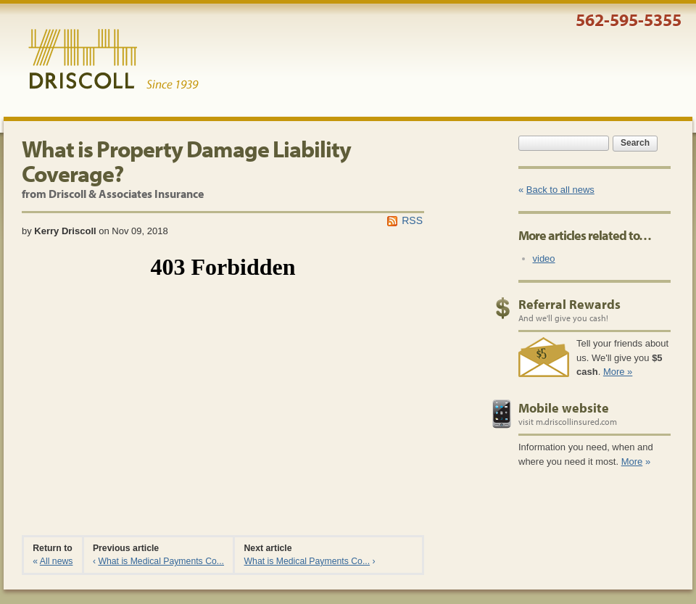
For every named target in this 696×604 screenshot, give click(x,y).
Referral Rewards (569, 304)
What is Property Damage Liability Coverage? (186, 161)
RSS (412, 220)
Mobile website (563, 408)
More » (617, 371)
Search (635, 143)
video (544, 258)
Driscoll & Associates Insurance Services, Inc (113, 59)
